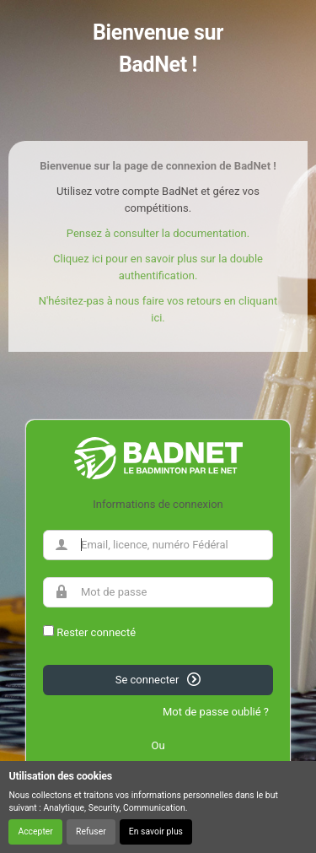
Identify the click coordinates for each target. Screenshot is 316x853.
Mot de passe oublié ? (216, 711)
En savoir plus (156, 831)
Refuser (91, 831)
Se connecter (158, 679)
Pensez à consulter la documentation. (158, 233)
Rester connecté (96, 632)
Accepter (35, 831)
